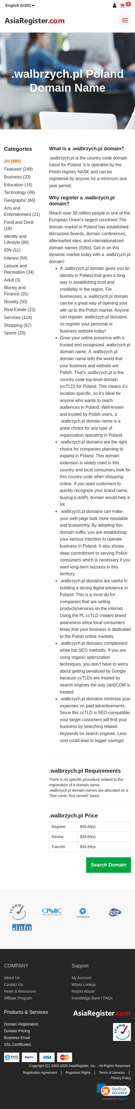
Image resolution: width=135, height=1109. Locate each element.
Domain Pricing (17, 1031)
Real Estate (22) (20, 309)
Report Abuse (83, 991)
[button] (20, 5)
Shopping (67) (17, 325)
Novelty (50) (15, 301)
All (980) (12, 161)
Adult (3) (12, 280)
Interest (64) (15, 258)
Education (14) (18, 185)
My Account (81, 978)
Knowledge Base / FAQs (92, 998)
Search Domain (108, 865)
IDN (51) (12, 250)
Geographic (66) (20, 200)
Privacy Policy (121, 1078)
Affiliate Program (18, 998)
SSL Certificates (17, 1044)
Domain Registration (21, 1024)
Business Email (17, 1038)
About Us (12, 978)
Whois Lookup (84, 984)
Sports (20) (14, 333)
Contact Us (13, 984)
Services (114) (18, 317)
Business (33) (17, 177)
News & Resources (20, 991)
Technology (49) (19, 192)
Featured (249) (18, 169)
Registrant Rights (78, 1073)
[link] (113, 1092)
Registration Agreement (40, 1073)
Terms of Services (112, 1073)
